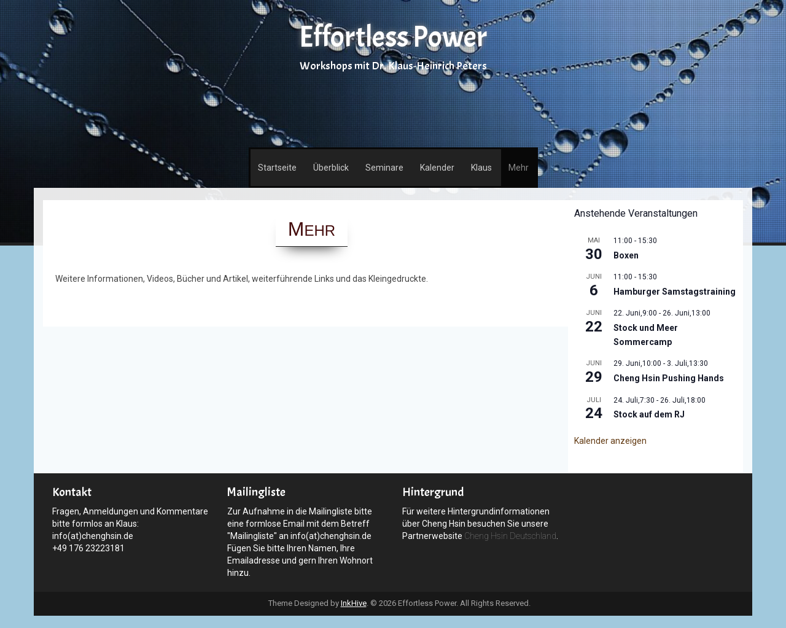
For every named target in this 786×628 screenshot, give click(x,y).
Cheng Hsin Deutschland (510, 536)
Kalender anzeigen (610, 441)
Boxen (626, 255)
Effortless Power (393, 37)
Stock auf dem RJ (649, 414)
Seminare (384, 168)
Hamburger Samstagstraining (674, 292)
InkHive (354, 603)
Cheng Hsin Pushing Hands (668, 378)
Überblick (331, 168)
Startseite (277, 168)
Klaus (481, 168)
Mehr (518, 168)
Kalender (437, 168)
